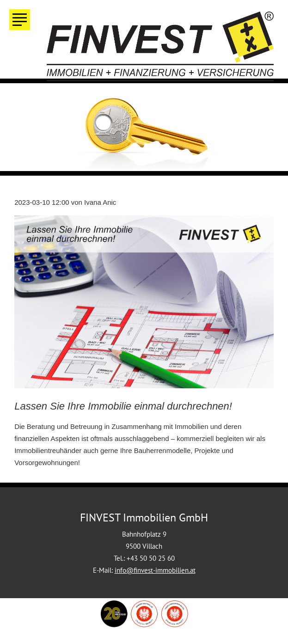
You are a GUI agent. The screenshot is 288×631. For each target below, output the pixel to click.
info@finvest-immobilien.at (155, 570)
